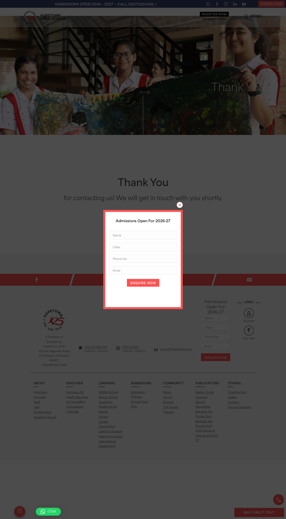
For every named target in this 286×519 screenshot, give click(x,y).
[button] (48, 512)
